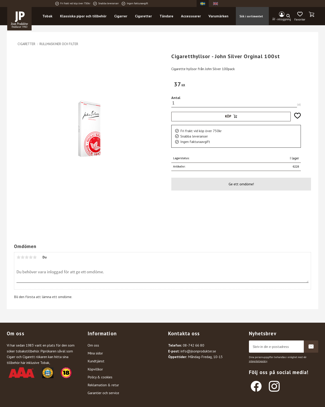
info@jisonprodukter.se (198, 351)
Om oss (93, 345)
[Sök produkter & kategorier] (259, 16)
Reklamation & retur (103, 385)
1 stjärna (18, 257)
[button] (299, 16)
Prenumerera (311, 346)
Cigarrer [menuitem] (120, 16)
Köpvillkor (95, 369)
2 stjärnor (23, 257)
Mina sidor (95, 353)
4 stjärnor (31, 257)
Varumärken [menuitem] (218, 16)
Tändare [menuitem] (166, 16)
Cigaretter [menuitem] (143, 16)
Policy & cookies (100, 377)
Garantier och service (103, 393)
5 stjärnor (35, 257)
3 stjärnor (27, 257)
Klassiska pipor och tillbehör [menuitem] (83, 16)
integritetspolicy (258, 361)
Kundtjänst (96, 361)
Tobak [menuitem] (47, 16)
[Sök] (288, 16)
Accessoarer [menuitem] (191, 16)
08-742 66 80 (193, 345)
